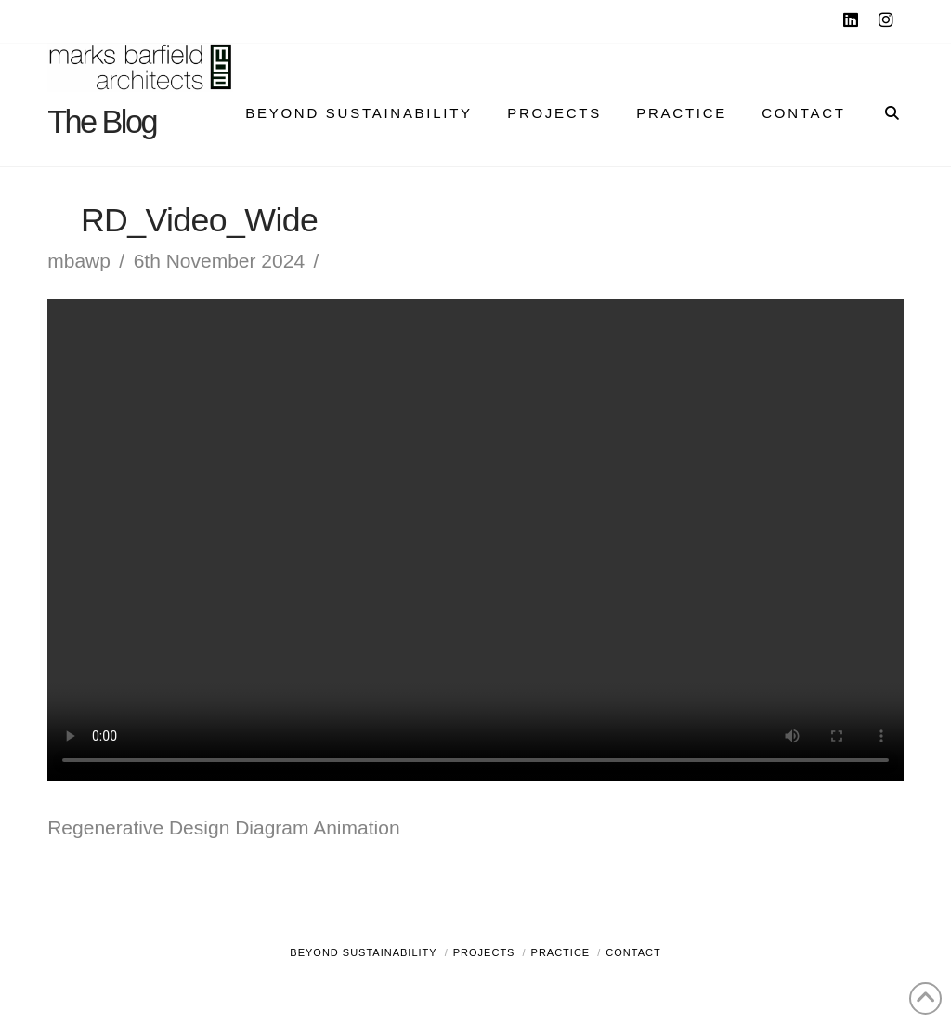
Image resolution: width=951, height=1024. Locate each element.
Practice (561, 952)
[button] (933, 17)
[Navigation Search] (883, 99)
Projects (484, 952)
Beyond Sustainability (363, 952)
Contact (633, 952)
